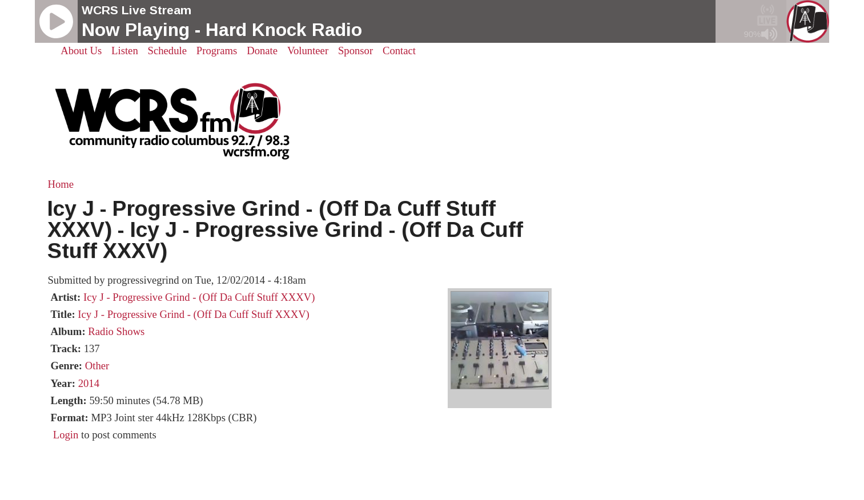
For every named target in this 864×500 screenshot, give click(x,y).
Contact (399, 51)
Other (97, 366)
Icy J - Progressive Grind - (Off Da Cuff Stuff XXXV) (199, 297)
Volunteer (307, 51)
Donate (262, 51)
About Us (81, 51)
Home (60, 184)
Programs (217, 51)
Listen (124, 51)
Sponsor (355, 51)
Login (66, 435)
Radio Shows (116, 331)
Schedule (167, 51)
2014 (88, 383)
